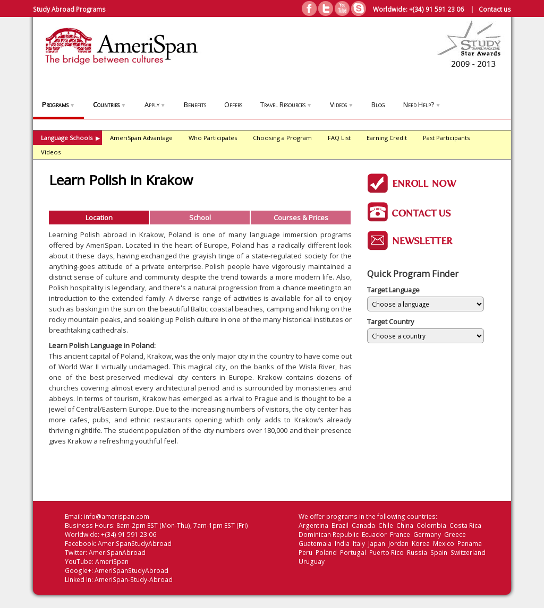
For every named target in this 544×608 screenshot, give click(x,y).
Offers (233, 104)
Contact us (495, 9)
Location (99, 217)
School (200, 217)
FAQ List (339, 138)
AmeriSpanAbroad (117, 552)
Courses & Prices (301, 217)
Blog (378, 104)
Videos (341, 104)
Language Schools (70, 138)
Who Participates (213, 138)
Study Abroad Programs (69, 9)
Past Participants (446, 138)
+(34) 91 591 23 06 (436, 9)
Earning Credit (387, 138)
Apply (155, 104)
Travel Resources (286, 104)
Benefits (195, 104)
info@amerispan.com (116, 516)
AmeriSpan (112, 561)
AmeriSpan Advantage (141, 138)
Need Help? (421, 104)
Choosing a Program (282, 138)
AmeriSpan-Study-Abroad (134, 579)
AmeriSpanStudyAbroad (135, 543)
